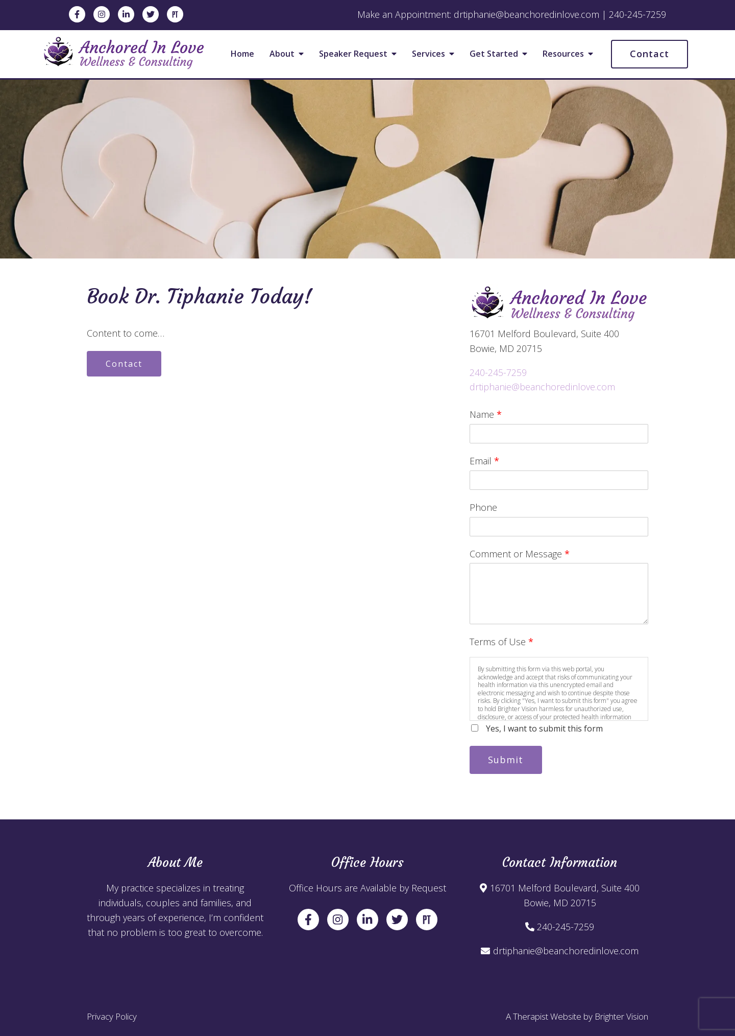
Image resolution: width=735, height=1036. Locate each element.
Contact (649, 54)
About (282, 54)
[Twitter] (150, 14)
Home (242, 54)
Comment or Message (520, 554)
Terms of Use (501, 641)
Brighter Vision (621, 1016)
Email (484, 461)
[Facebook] (77, 14)
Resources (563, 54)
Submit (506, 760)
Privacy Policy (112, 1016)
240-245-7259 (498, 372)
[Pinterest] (175, 14)
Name (486, 414)
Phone (483, 507)
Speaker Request (353, 54)
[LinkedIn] (126, 14)
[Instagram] (101, 14)
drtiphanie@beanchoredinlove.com (542, 387)
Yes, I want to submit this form (544, 728)
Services (428, 54)
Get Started (494, 54)
